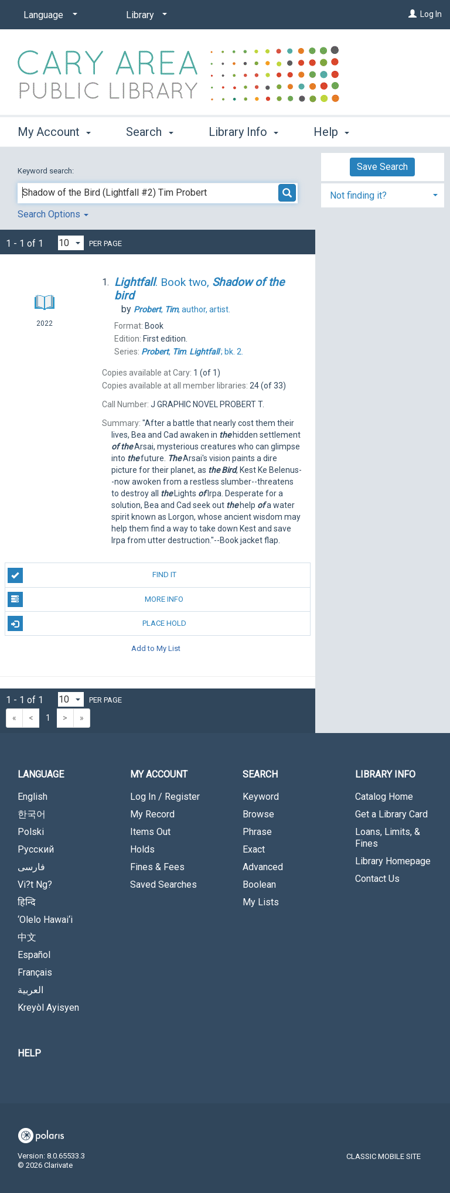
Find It (92, 575)
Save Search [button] (382, 166)
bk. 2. (192, 351)
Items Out (150, 831)
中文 (27, 937)
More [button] (336, 132)
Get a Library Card (391, 814)
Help (29, 1053)
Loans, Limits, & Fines (387, 837)
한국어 (32, 814)
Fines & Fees (157, 866)
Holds (142, 849)
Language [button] (41, 774)
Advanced (263, 866)
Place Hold (97, 623)
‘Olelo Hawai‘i (45, 919)
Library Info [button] (243, 130)
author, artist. (182, 309)
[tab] (382, 194)
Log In (431, 14)
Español (34, 954)
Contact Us (377, 878)
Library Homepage (393, 861)
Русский (36, 849)
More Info (95, 599)
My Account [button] (54, 130)
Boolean (259, 884)
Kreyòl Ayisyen (48, 1007)
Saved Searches (163, 884)
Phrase (257, 831)
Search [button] (149, 130)
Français (35, 972)
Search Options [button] (53, 214)
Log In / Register (165, 796)
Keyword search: (47, 170)
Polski (31, 831)
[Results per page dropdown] (71, 243)
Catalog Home (384, 796)
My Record (152, 814)
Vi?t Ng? (35, 884)
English (32, 796)
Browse (258, 814)
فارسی (31, 866)
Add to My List (155, 647)
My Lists (261, 902)
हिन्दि (27, 902)
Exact (254, 849)
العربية (30, 990)
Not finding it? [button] (358, 195)
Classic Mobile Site (383, 1156)
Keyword (261, 796)
